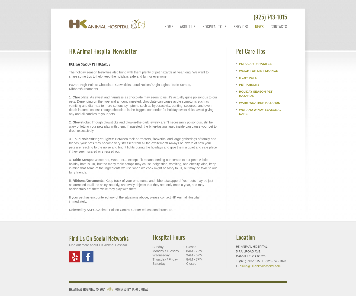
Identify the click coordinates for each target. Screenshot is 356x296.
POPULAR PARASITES (255, 64)
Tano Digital (139, 289)
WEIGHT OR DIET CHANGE (258, 70)
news (259, 27)
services (241, 27)
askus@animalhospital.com (260, 266)
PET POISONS (249, 84)
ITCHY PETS (248, 77)
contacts (279, 27)
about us (188, 27)
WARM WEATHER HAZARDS (259, 102)
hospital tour (214, 27)
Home (168, 27)
